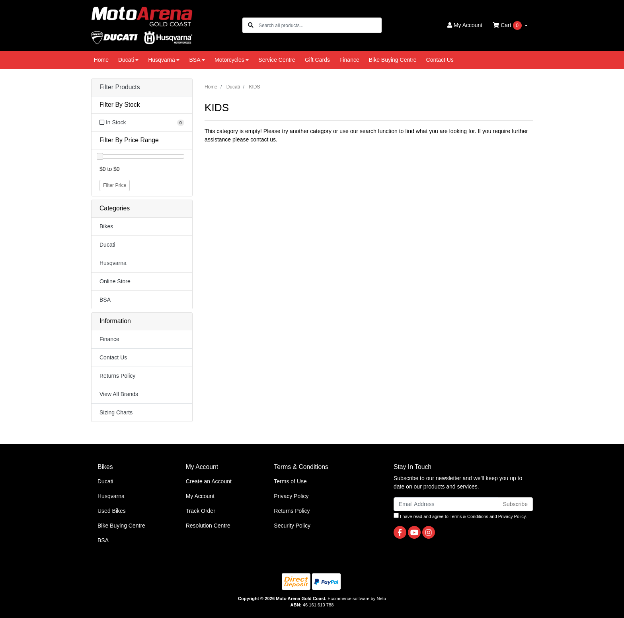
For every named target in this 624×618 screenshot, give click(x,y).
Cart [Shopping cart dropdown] (508, 25)
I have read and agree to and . (460, 516)
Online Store (115, 281)
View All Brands (118, 394)
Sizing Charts (116, 412)
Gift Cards (317, 60)
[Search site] (251, 25)
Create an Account (209, 481)
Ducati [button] (126, 60)
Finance (349, 60)
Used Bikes (112, 511)
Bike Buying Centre (393, 60)
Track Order (200, 511)
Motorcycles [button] (229, 60)
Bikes (106, 226)
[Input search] (320, 25)
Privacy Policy (291, 496)
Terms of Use (290, 481)
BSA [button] (194, 60)
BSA (105, 299)
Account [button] (464, 25)
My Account (200, 496)
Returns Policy (117, 376)
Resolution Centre (208, 525)
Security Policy (292, 525)
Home (101, 60)
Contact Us (440, 60)
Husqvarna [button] (161, 60)
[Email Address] (446, 504)
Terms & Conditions (469, 516)
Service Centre (276, 60)
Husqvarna (113, 263)
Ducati (107, 244)
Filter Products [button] (119, 87)
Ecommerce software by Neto (357, 598)
